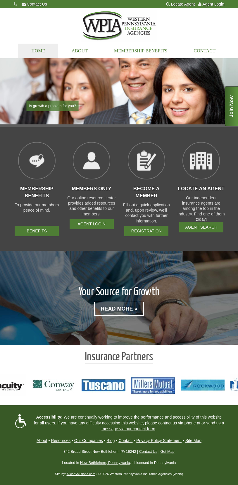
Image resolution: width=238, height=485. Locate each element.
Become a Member (146, 192)
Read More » (119, 309)
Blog (111, 440)
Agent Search (201, 227)
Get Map (167, 452)
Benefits (37, 231)
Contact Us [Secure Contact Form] (148, 452)
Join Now (231, 106)
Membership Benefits (140, 50)
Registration (146, 231)
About (42, 440)
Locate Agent (183, 4)
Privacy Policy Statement (159, 440)
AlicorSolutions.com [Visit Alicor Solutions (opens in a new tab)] (81, 474)
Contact (204, 50)
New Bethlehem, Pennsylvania (105, 463)
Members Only (91, 188)
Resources (60, 440)
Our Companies (88, 440)
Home (38, 50)
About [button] (80, 50)
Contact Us (37, 4)
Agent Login (213, 4)
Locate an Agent (201, 188)
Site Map (193, 440)
